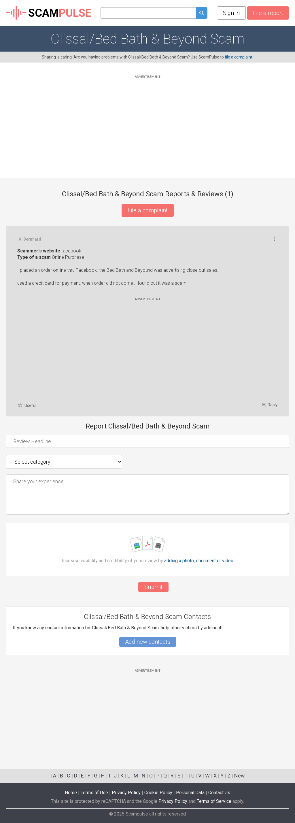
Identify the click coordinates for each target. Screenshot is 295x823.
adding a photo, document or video (198, 560)
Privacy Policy (126, 792)
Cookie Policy (158, 792)
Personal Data (190, 792)
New (239, 776)
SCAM (48, 13)
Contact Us (219, 792)
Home (71, 792)
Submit (153, 587)
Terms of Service (214, 801)
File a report (268, 13)
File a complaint (148, 210)
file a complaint (238, 57)
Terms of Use (94, 792)
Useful (26, 405)
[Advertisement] (147, 120)
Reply (270, 405)
